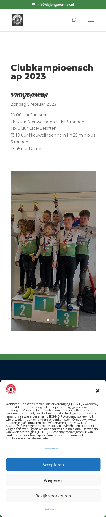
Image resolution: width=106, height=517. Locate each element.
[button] (97, 390)
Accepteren (53, 464)
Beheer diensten (51, 449)
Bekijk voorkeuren (53, 496)
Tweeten (8, 356)
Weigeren (53, 480)
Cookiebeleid (50, 509)
